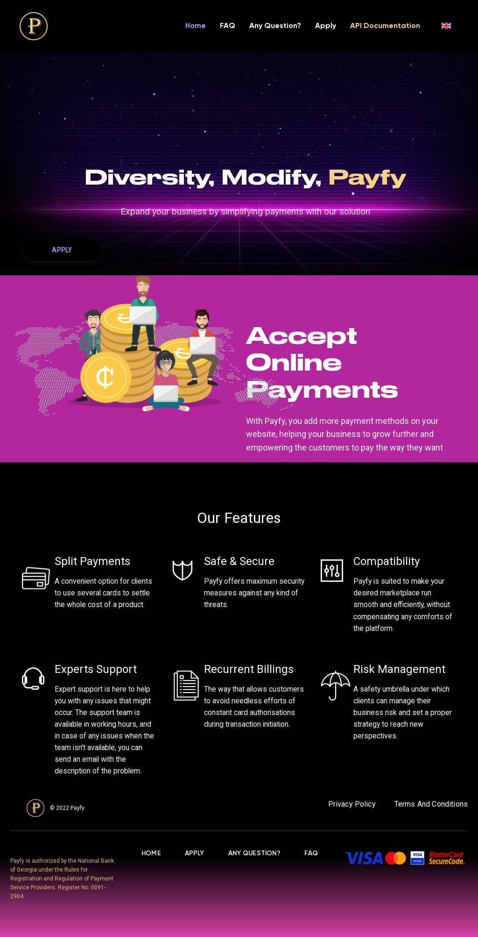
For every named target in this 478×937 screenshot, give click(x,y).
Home (195, 26)
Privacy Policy (352, 804)
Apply (325, 26)
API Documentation (385, 26)
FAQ (227, 26)
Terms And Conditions (431, 804)
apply (194, 853)
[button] (62, 250)
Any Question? (275, 26)
